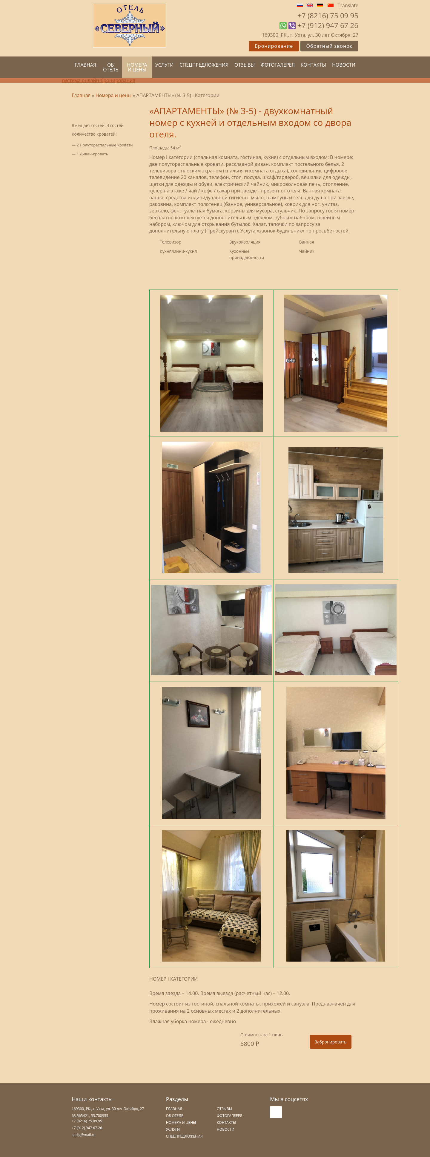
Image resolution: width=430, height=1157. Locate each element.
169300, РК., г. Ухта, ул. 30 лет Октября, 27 (310, 35)
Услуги (164, 65)
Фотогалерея (278, 65)
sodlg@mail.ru (84, 1134)
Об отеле (110, 67)
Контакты (313, 65)
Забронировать (331, 1042)
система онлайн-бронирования (98, 80)
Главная (85, 65)
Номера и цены (137, 67)
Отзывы (244, 65)
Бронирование (274, 46)
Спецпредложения (203, 65)
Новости (343, 65)
